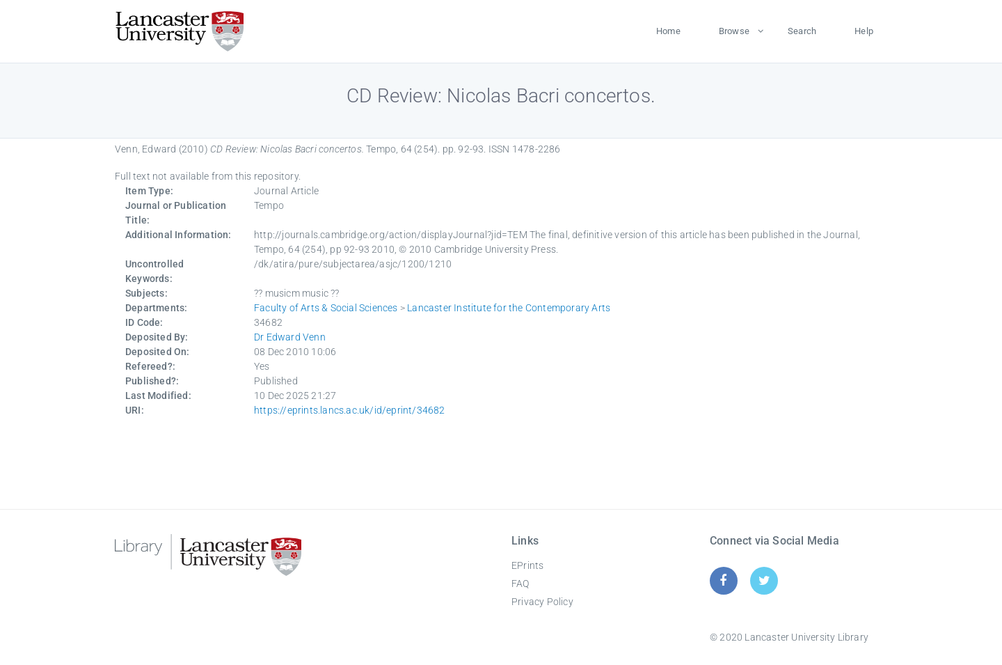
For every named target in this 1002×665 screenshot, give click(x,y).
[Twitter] (764, 580)
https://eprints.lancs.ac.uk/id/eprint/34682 (349, 410)
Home (668, 31)
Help (863, 31)
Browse (734, 31)
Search (802, 31)
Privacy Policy (542, 601)
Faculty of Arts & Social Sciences (326, 307)
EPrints (527, 565)
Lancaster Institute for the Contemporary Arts (508, 307)
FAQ (520, 583)
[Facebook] (723, 580)
